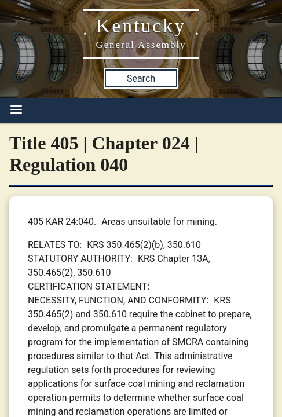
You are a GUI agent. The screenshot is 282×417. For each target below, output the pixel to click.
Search (141, 78)
